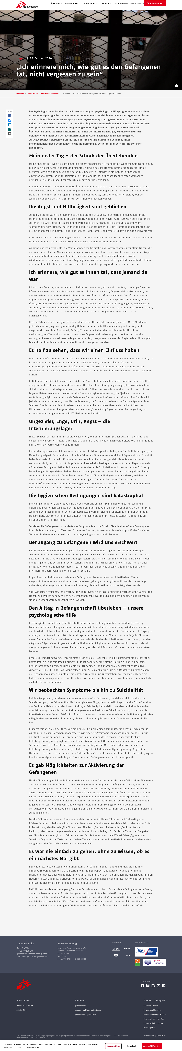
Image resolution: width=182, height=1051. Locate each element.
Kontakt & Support (137, 3)
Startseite (20, 102)
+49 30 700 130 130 (24, 959)
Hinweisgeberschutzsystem (153, 1027)
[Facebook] (142, 995)
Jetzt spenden (156, 11)
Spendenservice (80, 1014)
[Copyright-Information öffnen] (176, 94)
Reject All (131, 1046)
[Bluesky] (153, 995)
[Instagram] (148, 995)
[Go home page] (27, 8)
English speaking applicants (156, 3)
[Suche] (138, 12)
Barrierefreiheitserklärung (153, 1031)
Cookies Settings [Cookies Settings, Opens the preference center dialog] (113, 1046)
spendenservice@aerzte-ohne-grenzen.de (32, 962)
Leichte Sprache (149, 1036)
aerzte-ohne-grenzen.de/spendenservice (32, 965)
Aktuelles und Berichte (50, 102)
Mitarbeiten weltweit (24, 1014)
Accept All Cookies (151, 1046)
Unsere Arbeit (32, 102)
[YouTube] (158, 995)
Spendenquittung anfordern (85, 1023)
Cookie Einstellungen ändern (154, 1023)
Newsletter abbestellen (152, 1018)
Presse (125, 3)
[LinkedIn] (164, 995)
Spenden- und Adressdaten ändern (88, 1018)
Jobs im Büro (21, 1018)
